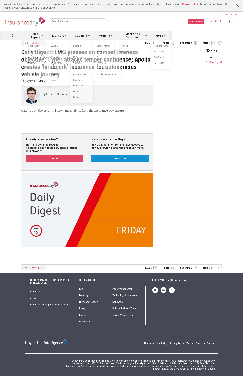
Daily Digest (36, 43)
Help (235, 21)
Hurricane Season (88, 302)
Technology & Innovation (125, 295)
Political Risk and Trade (124, 308)
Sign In (218, 21)
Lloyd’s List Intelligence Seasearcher (49, 304)
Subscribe (196, 22)
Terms (189, 343)
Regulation (85, 321)
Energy (83, 308)
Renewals (117, 302)
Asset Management (122, 289)
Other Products (230, 14)
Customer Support (205, 343)
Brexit (82, 289)
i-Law (33, 298)
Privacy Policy (177, 343)
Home (147, 343)
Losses (83, 315)
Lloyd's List (35, 291)
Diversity (83, 295)
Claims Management (123, 315)
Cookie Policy (190, 4)
